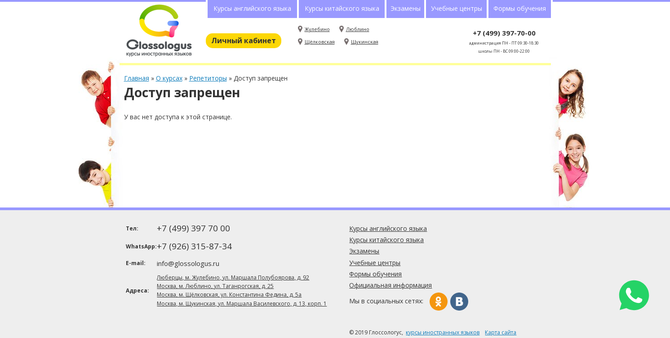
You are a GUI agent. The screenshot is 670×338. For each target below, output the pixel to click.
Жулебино (317, 29)
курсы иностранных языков (442, 332)
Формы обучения (519, 8)
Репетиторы (208, 78)
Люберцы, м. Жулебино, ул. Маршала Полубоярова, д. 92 (233, 277)
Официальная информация (390, 285)
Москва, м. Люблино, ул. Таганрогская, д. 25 (215, 286)
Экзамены (405, 8)
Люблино (357, 29)
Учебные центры (456, 8)
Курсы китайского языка (342, 8)
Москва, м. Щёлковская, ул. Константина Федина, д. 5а (229, 294)
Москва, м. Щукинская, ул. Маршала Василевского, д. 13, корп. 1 (242, 303)
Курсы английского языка (252, 8)
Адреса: (137, 290)
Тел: (132, 228)
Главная (136, 78)
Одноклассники (439, 302)
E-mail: (136, 263)
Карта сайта (500, 332)
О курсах (169, 78)
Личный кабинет (243, 40)
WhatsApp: (140, 246)
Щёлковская (320, 41)
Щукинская (364, 41)
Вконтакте (459, 302)
